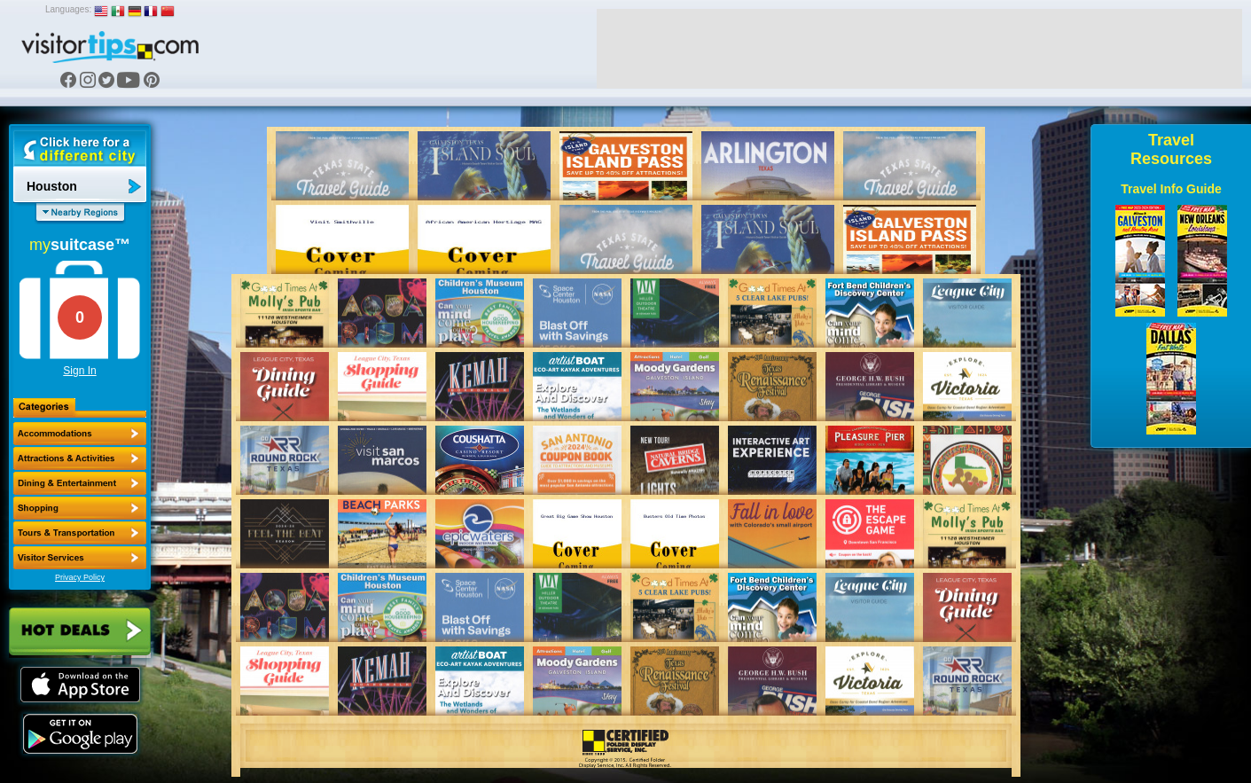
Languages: (68, 9)
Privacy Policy (80, 577)
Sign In (79, 370)
